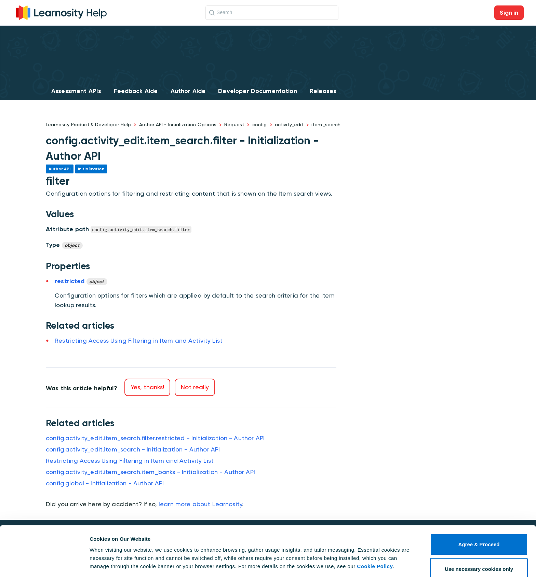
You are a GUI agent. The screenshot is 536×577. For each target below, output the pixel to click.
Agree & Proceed (479, 523)
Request (234, 124)
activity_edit (289, 124)
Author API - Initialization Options (177, 124)
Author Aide (188, 91)
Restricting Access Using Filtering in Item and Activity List (139, 340)
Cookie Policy (375, 545)
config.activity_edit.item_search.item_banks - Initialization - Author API (150, 471)
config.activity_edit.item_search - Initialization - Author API (133, 449)
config (259, 124)
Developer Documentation (257, 91)
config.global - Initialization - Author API (105, 483)
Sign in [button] (509, 12)
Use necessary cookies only (479, 547)
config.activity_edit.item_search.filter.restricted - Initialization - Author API (155, 438)
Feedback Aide (136, 91)
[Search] (271, 12)
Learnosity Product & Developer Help (88, 124)
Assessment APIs (76, 91)
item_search (326, 124)
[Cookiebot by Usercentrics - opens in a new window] (44, 564)
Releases (323, 91)
